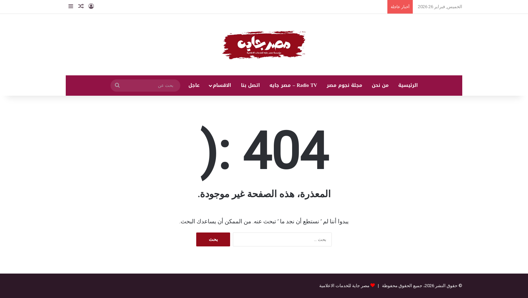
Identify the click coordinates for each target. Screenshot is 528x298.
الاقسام (222, 85)
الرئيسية (408, 85)
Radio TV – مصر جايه (293, 85)
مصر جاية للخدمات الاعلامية (344, 285)
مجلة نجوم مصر (344, 85)
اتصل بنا (250, 85)
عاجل (194, 85)
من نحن (380, 85)
